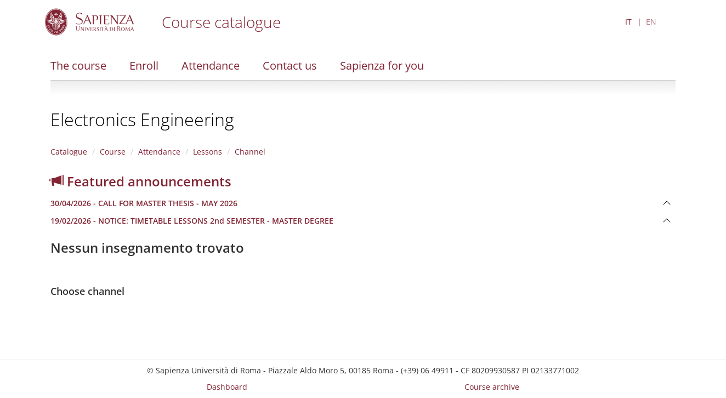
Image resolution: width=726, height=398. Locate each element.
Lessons (207, 151)
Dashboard (227, 387)
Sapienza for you (382, 65)
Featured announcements (140, 181)
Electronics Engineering (142, 119)
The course (78, 65)
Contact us (290, 65)
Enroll (143, 65)
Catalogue (68, 151)
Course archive (491, 387)
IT (628, 21)
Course (113, 151)
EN (651, 21)
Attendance (211, 65)
